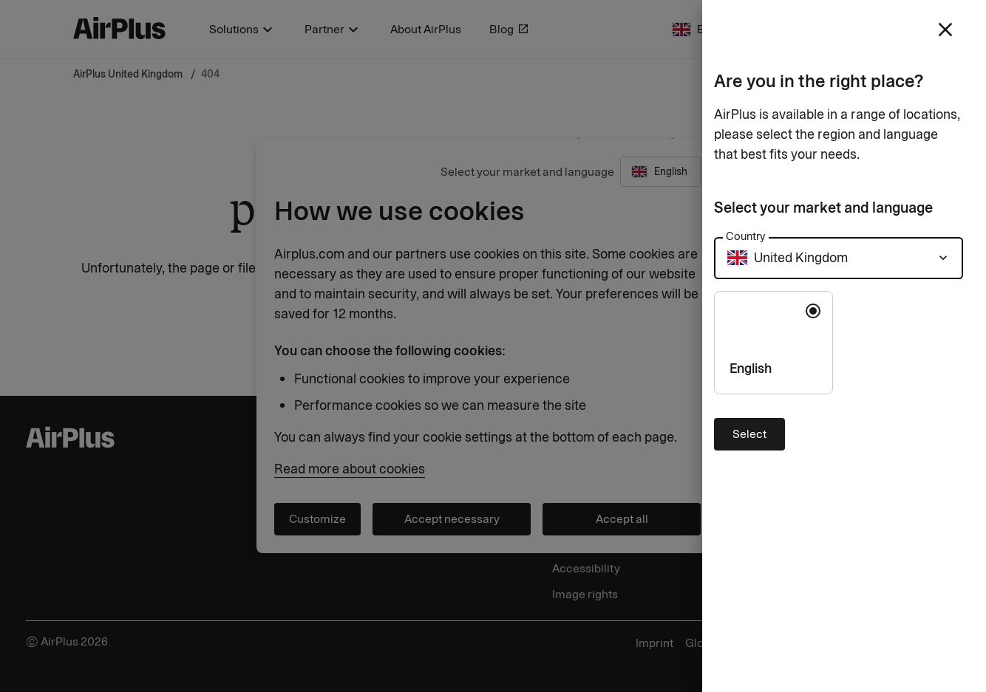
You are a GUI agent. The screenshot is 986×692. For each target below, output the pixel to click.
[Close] (493, 346)
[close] (945, 29)
